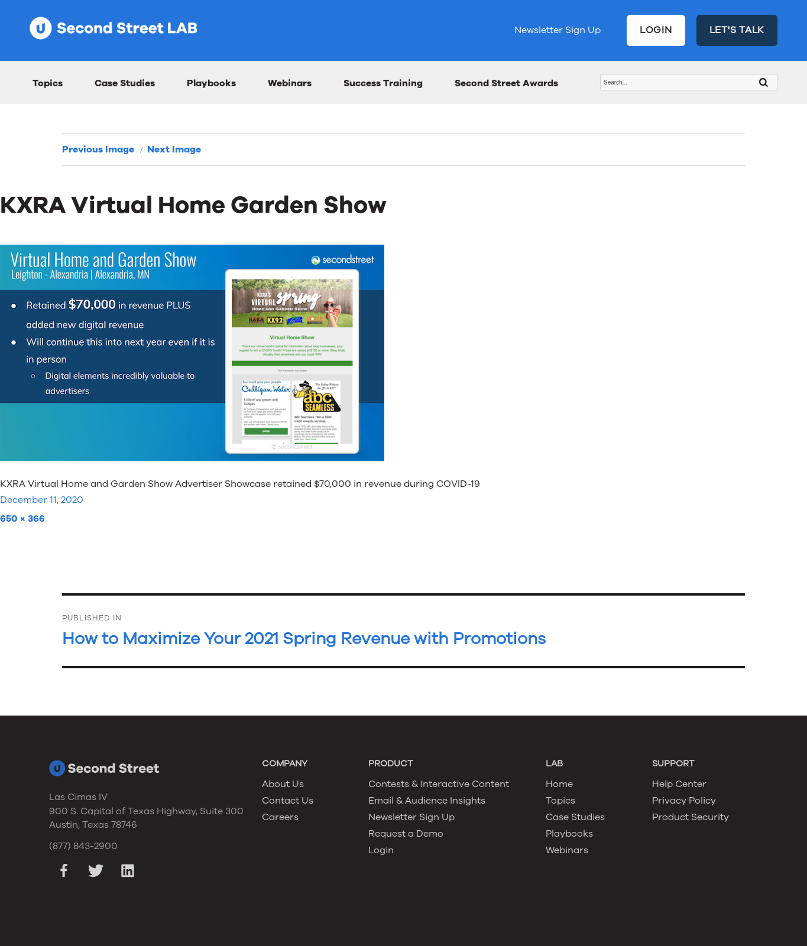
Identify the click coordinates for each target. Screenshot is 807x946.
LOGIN (656, 30)
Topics (48, 83)
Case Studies (125, 83)
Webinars (290, 83)
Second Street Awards (506, 83)
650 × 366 (22, 518)
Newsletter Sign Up (557, 30)
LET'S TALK (737, 30)
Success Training (383, 83)
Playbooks (211, 83)
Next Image (174, 149)
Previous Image (98, 149)
